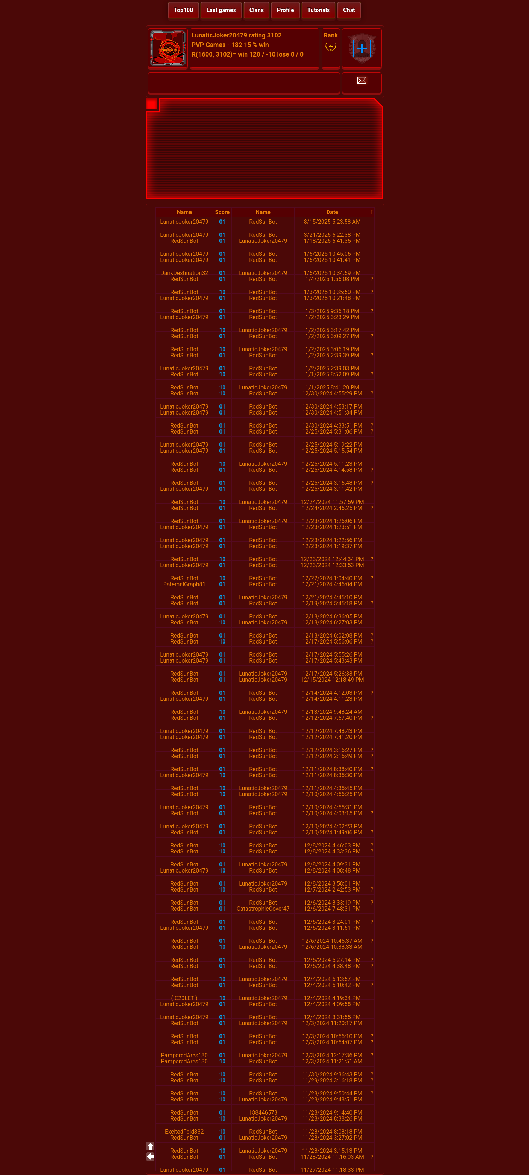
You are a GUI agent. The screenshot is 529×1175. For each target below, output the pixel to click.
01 (222, 221)
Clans (256, 10)
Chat (349, 10)
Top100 (183, 10)
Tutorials (318, 10)
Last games (221, 10)
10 (222, 292)
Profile (285, 10)
